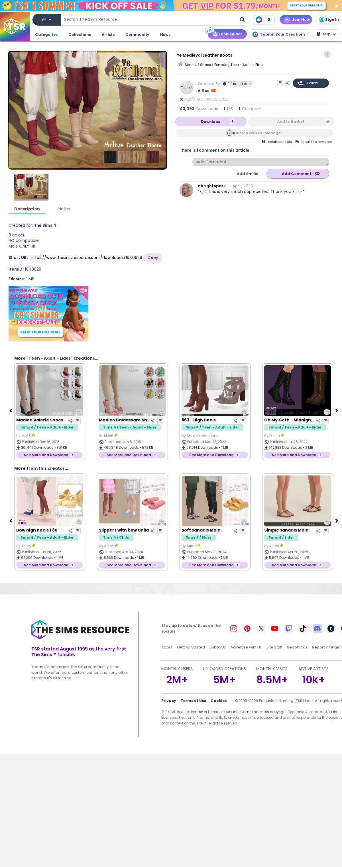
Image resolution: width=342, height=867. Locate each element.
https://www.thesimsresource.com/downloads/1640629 (86, 257)
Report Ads (297, 647)
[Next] (337, 410)
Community (137, 34)
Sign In (328, 19)
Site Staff (274, 647)
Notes (64, 209)
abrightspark (212, 186)
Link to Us (217, 647)
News (165, 34)
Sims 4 (191, 64)
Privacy (168, 700)
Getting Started (191, 647)
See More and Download (46, 454)
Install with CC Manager (259, 133)
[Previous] (11, 410)
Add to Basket (290, 121)
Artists (108, 34)
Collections (79, 34)
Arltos (204, 90)
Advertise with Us (246, 647)
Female (220, 64)
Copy (153, 257)
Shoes (205, 64)
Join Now (301, 19)
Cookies (219, 700)
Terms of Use (193, 700)
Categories (46, 34)
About (166, 647)
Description (27, 209)
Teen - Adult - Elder (247, 64)
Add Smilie (247, 173)
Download (211, 121)
